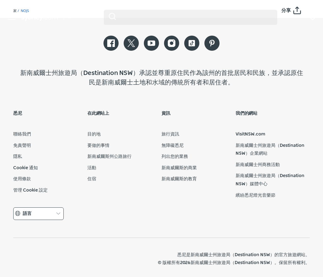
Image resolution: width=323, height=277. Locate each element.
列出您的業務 (175, 156)
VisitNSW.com (250, 134)
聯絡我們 (22, 134)
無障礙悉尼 (173, 145)
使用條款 (22, 179)
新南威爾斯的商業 (179, 168)
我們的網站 (246, 113)
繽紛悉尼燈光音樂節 (255, 195)
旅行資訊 (170, 134)
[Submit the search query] (112, 16)
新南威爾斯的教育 (179, 179)
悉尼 (17, 113)
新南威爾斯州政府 (27, 258)
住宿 (91, 179)
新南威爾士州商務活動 (258, 165)
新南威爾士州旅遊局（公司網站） (59, 258)
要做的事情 (98, 145)
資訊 (166, 113)
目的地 (94, 134)
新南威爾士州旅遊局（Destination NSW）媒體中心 (270, 180)
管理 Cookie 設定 (30, 190)
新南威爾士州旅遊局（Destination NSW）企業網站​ (270, 149)
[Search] (190, 17)
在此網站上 (98, 113)
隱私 (17, 156)
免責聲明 (22, 145)
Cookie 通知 (25, 168)
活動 (91, 168)
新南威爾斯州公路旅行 (109, 156)
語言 (38, 214)
